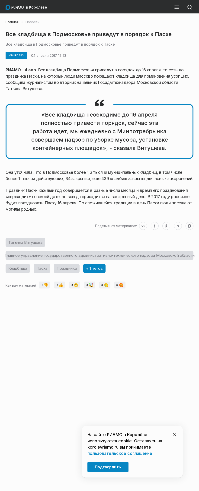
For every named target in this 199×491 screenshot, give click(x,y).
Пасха (44, 270)
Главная (12, 22)
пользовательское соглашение (119, 453)
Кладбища (18, 270)
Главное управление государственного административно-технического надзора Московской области (99, 256)
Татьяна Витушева (26, 242)
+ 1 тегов (97, 270)
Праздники (69, 270)
